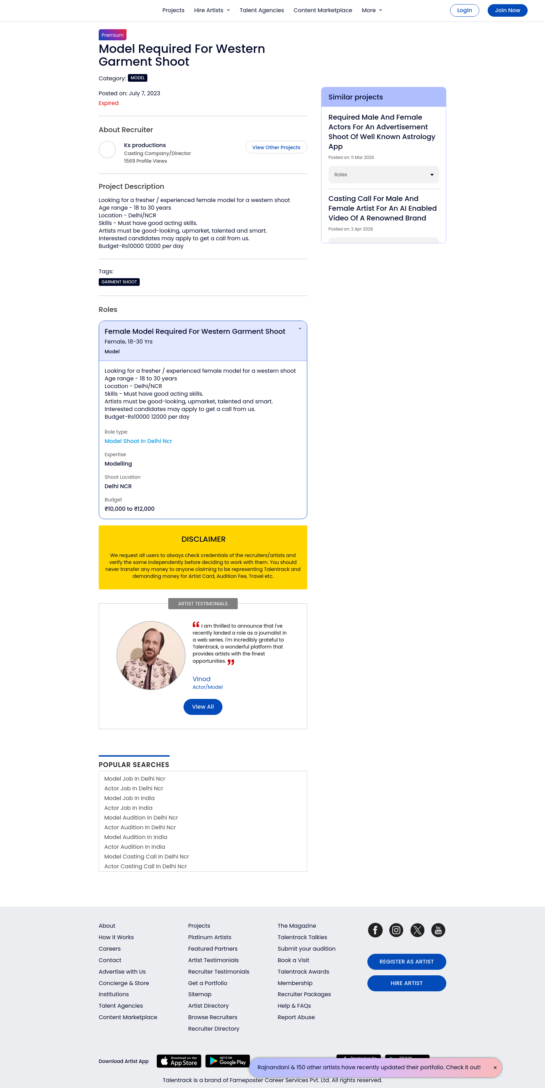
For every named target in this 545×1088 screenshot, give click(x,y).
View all (203, 707)
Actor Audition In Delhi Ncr (140, 827)
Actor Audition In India (134, 847)
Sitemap (200, 994)
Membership (295, 983)
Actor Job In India (128, 808)
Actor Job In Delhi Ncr (133, 788)
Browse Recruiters (212, 1017)
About (107, 926)
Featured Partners (213, 949)
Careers (110, 949)
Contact (110, 960)
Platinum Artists (209, 937)
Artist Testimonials (213, 960)
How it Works (116, 937)
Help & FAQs (294, 1006)
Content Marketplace (323, 10)
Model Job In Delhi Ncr (134, 779)
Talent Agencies (262, 10)
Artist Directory (208, 1006)
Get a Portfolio (207, 983)
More (372, 10)
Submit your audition (307, 949)
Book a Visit (293, 960)
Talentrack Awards (303, 972)
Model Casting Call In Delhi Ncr (146, 857)
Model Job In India (129, 798)
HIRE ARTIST (407, 983)
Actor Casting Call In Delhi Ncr (145, 866)
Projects (174, 10)
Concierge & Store (124, 983)
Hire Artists (212, 10)
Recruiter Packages (304, 994)
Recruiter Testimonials (219, 972)
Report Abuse (296, 1017)
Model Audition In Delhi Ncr (141, 818)
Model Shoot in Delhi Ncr (138, 441)
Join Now (507, 10)
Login (464, 10)
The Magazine (297, 926)
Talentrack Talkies (302, 937)
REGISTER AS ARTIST (407, 962)
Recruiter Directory (213, 1029)
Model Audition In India (135, 837)
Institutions (114, 994)
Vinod (202, 679)
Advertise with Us (122, 972)
